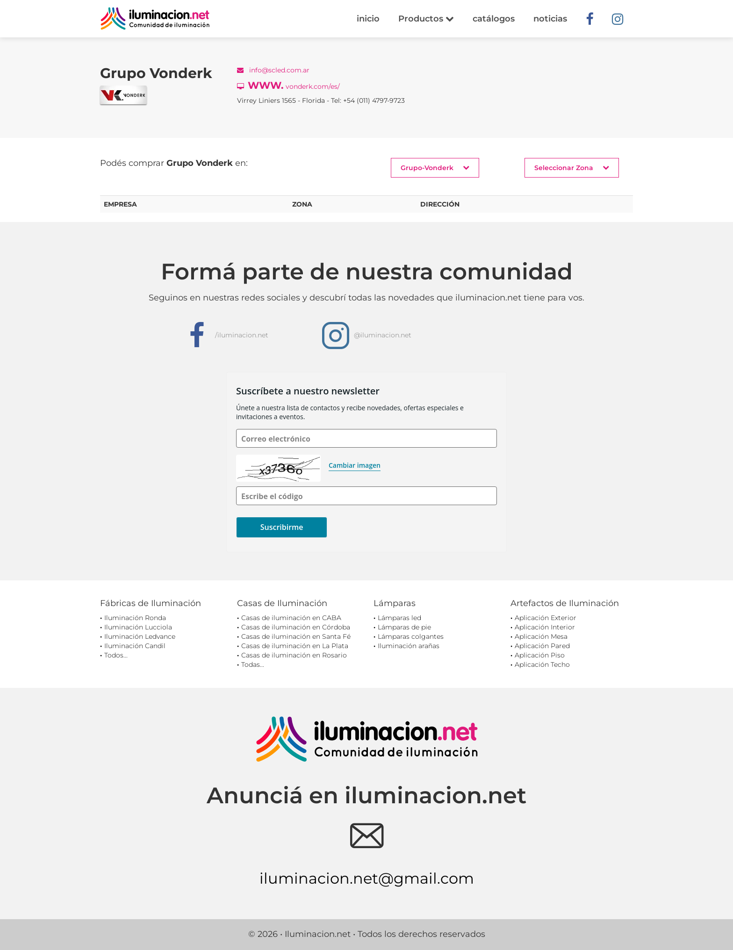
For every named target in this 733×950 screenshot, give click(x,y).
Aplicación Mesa (541, 636)
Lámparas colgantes (411, 636)
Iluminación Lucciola (138, 627)
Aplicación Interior (545, 627)
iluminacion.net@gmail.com (366, 878)
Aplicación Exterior (545, 618)
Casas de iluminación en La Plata (294, 646)
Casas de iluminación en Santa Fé (296, 636)
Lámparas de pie (404, 627)
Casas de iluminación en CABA (291, 618)
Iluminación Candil (134, 646)
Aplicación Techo (542, 664)
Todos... (116, 655)
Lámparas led (399, 618)
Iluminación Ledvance (139, 636)
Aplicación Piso (540, 655)
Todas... (252, 664)
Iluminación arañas (408, 646)
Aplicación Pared (542, 646)
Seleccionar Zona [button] (571, 167)
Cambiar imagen (355, 465)
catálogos (494, 19)
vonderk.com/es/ (288, 85)
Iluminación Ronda (135, 618)
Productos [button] (426, 19)
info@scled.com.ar (273, 70)
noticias (550, 19)
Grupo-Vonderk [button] (435, 167)
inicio (368, 19)
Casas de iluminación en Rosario (294, 655)
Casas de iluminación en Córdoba (295, 627)
